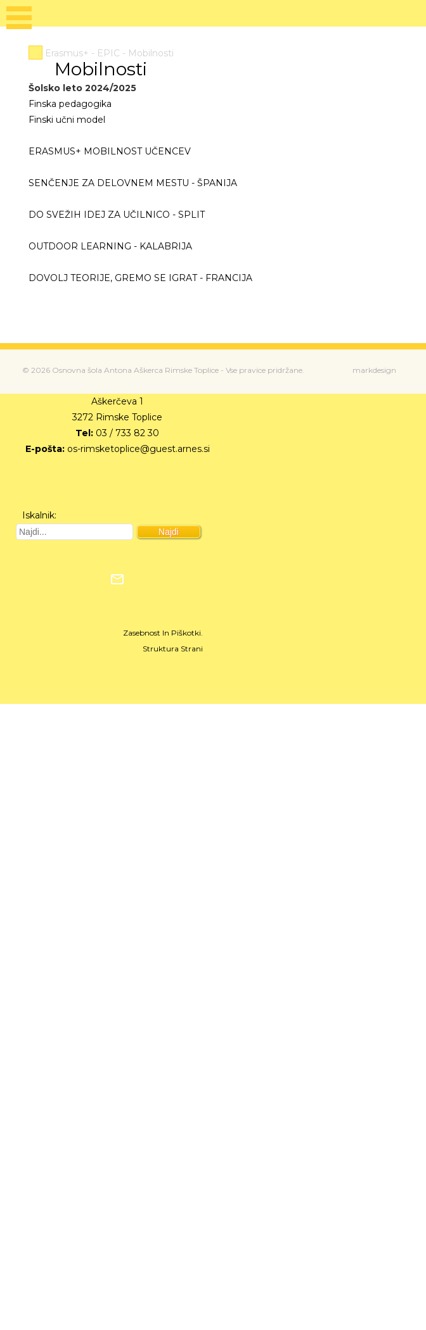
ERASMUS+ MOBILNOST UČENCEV (110, 151)
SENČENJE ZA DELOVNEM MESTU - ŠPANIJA (133, 183)
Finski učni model (67, 119)
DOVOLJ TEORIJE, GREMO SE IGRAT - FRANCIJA (140, 278)
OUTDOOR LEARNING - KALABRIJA (110, 246)
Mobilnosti (151, 53)
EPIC (108, 53)
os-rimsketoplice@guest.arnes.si (138, 449)
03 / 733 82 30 (127, 433)
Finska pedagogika (70, 104)
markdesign (374, 370)
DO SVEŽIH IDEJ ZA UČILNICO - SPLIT (117, 214)
